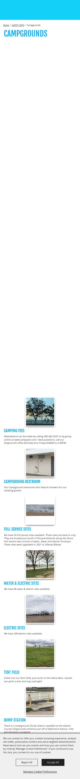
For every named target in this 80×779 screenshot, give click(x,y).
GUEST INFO (18, 25)
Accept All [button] (53, 762)
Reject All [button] (26, 762)
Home (6, 25)
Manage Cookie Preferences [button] (40, 771)
